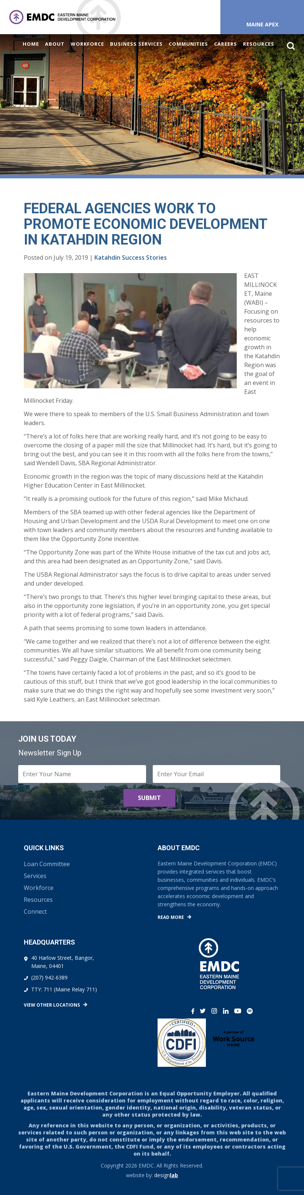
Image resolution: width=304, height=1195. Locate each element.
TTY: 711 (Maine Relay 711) (64, 989)
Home (31, 44)
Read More (171, 917)
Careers (225, 44)
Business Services (136, 44)
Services (35, 876)
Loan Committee (47, 864)
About (55, 44)
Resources (258, 44)
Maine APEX (262, 24)
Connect (35, 911)
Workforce (87, 44)
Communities (188, 44)
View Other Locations (52, 1005)
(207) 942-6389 (49, 977)
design (166, 1175)
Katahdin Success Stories (130, 257)
